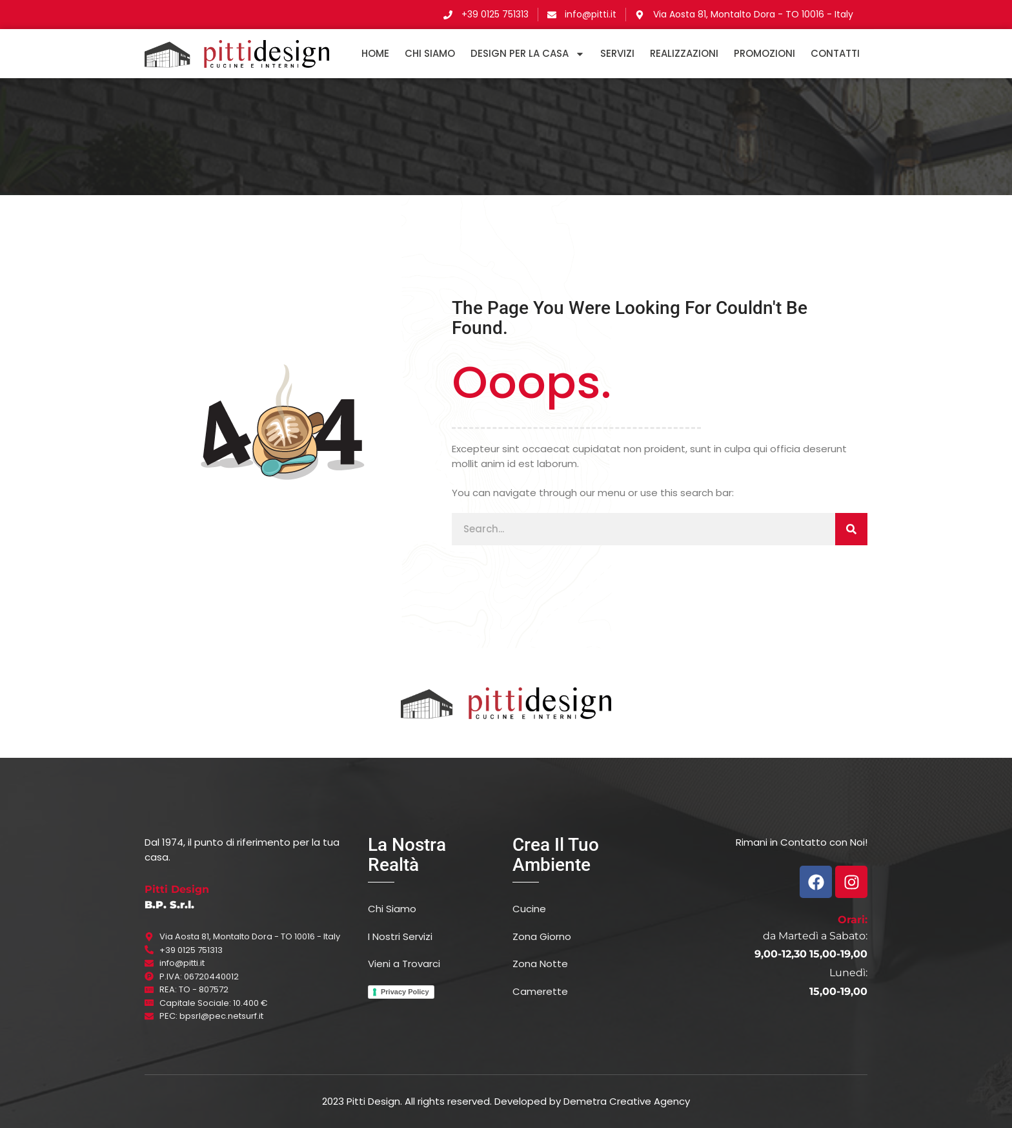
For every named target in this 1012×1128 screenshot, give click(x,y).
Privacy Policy (405, 992)
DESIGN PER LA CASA (528, 53)
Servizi (617, 53)
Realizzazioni (684, 53)
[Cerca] (851, 529)
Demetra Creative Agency (626, 1101)
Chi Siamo (430, 53)
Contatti (835, 53)
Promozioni (764, 53)
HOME (375, 53)
